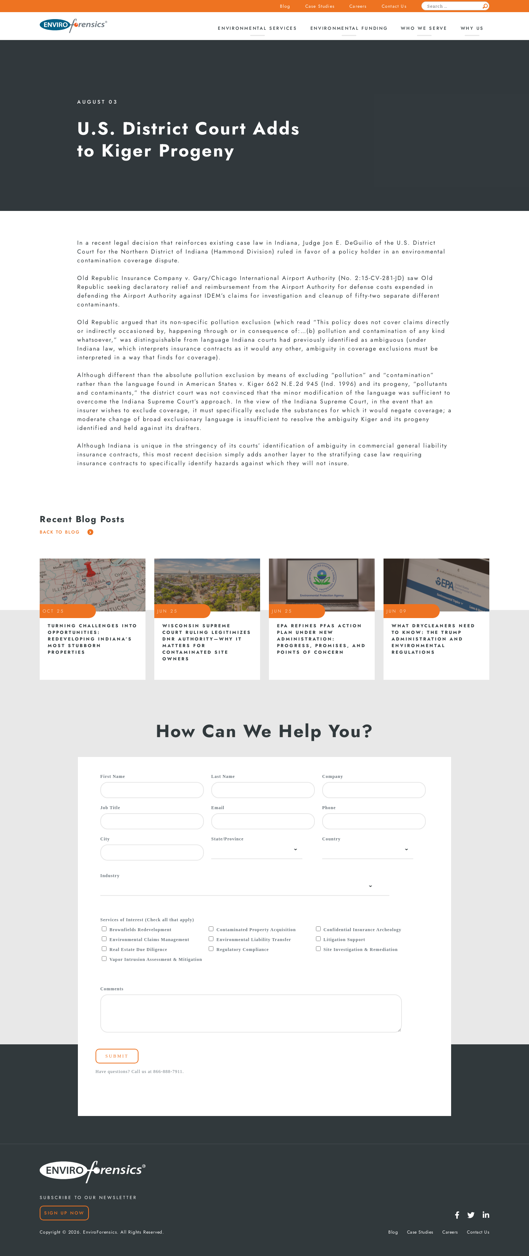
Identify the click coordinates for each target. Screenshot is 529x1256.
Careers (358, 6)
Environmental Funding (349, 28)
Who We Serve (424, 28)
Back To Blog (66, 532)
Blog (285, 6)
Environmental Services (257, 28)
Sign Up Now (64, 1213)
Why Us (472, 28)
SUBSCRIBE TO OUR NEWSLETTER (88, 1198)
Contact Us (394, 6)
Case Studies (320, 6)
